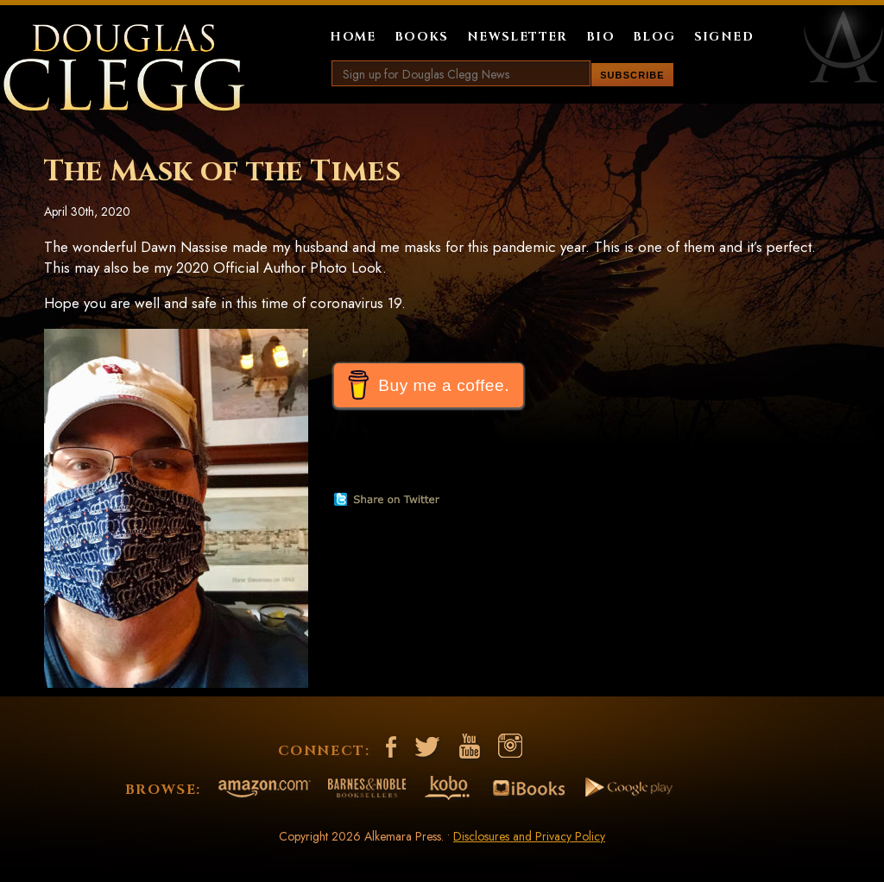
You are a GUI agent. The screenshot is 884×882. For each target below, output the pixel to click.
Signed (724, 36)
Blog (654, 36)
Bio (600, 36)
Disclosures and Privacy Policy (529, 836)
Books (422, 36)
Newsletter (517, 36)
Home (353, 36)
